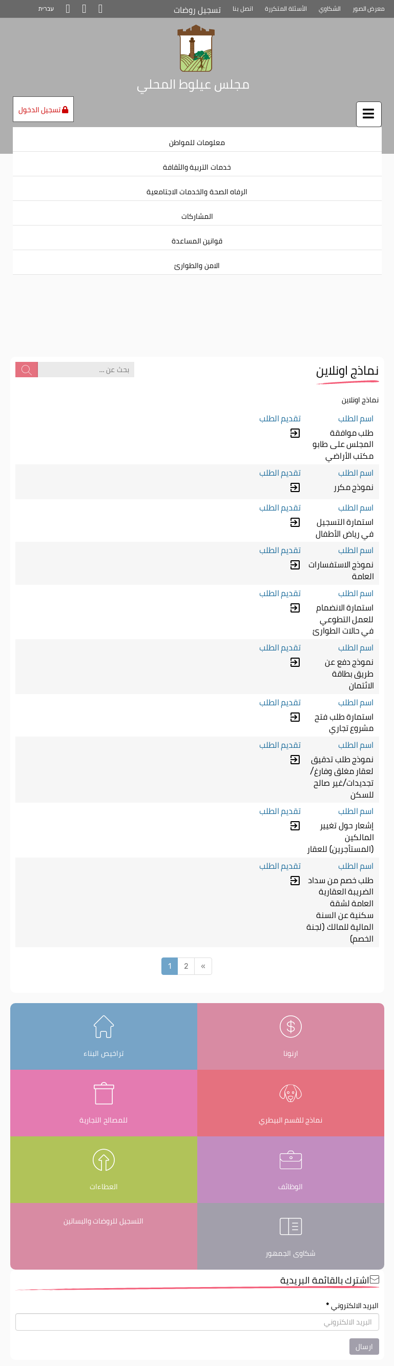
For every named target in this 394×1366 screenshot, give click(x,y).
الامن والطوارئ (196, 265)
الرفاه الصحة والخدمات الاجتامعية (197, 192)
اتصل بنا (243, 8)
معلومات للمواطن (196, 142)
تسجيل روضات (197, 10)
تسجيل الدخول (43, 109)
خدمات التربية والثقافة (197, 167)
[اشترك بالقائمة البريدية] (197, 1275)
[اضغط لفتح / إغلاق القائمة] (369, 114)
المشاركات (197, 216)
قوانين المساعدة (197, 241)
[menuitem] (197, 139)
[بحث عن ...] (85, 322)
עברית (46, 8)
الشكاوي (330, 8)
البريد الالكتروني (352, 1259)
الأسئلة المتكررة (286, 8)
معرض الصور (368, 8)
